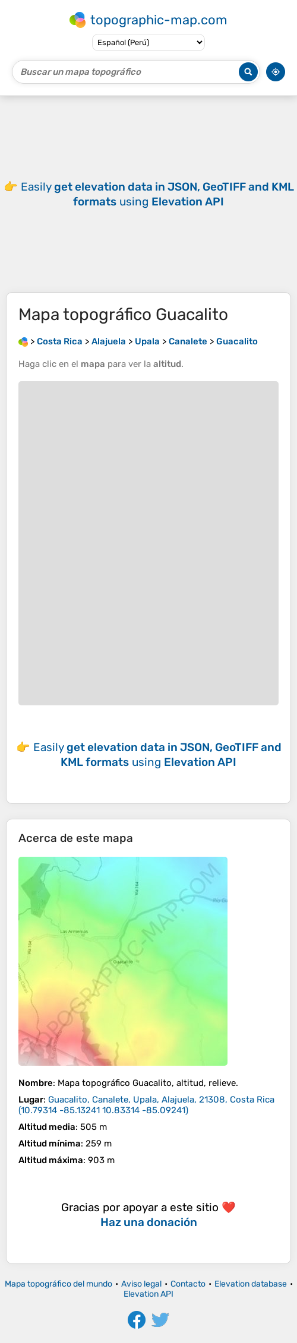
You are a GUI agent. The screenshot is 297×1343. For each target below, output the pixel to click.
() (146, 1105)
